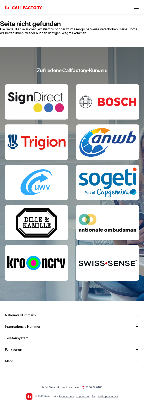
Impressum (83, 396)
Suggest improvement (105, 396)
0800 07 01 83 (92, 387)
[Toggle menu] (136, 7)
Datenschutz (66, 396)
